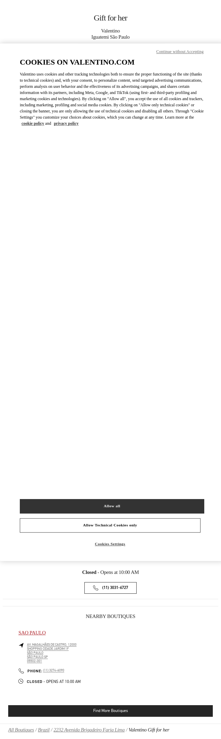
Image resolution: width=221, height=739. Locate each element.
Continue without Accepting (180, 52)
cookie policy (33, 123)
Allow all (112, 506)
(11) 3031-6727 (115, 587)
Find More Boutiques (110, 710)
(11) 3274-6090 (53, 670)
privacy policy (66, 123)
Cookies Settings (110, 544)
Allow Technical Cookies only (110, 525)
